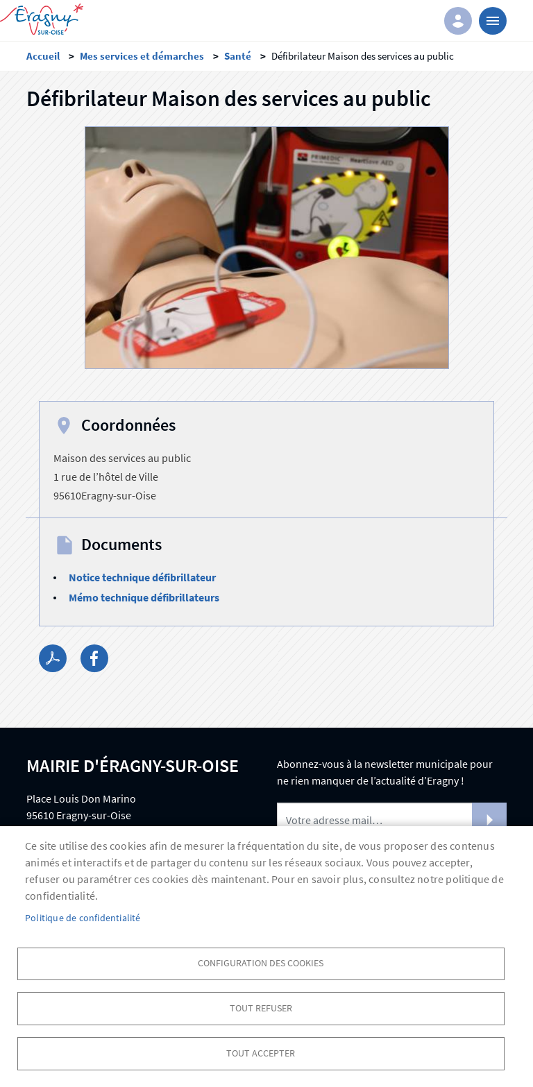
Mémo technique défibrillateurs (144, 597)
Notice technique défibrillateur (142, 577)
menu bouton (493, 21)
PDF (53, 658)
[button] (267, 252)
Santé (237, 55)
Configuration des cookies (260, 962)
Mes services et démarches (142, 55)
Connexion (458, 21)
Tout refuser (261, 1007)
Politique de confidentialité (83, 917)
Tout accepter (260, 1053)
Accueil (43, 55)
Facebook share (94, 658)
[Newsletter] (392, 820)
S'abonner (489, 820)
